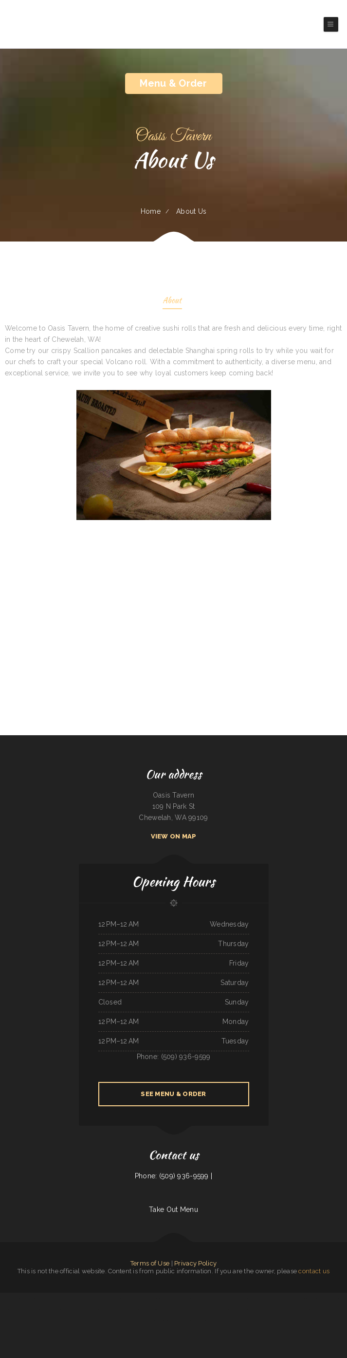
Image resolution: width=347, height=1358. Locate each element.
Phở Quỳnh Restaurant (21, 1309)
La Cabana (203, 1309)
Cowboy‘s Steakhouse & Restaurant (163, 1320)
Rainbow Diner (226, 1298)
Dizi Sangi (130, 1298)
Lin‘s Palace (149, 1309)
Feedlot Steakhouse (111, 1309)
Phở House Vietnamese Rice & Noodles (209, 1298)
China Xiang (78, 1298)
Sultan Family (275, 1309)
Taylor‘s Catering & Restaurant (190, 1320)
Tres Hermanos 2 (276, 1298)
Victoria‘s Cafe (265, 1298)
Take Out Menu (173, 1209)
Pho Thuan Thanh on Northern (260, 1309)
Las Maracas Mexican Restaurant (116, 1298)
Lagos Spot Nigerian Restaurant (292, 1298)
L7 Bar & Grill (245, 1298)
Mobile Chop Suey (68, 1298)
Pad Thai (137, 1298)
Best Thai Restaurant (137, 1309)
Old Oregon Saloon (224, 1309)
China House (192, 1298)
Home (151, 211)
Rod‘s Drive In (4, 1298)
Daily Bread (235, 1298)
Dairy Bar (59, 1298)
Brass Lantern (255, 1298)
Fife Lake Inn (302, 1309)
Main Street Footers (182, 1309)
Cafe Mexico (87, 1309)
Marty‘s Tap (33, 1309)
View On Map (174, 836)
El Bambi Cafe (53, 1309)
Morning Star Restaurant (17, 1298)
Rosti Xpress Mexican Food (315, 1309)
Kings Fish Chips (43, 1309)
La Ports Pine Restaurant (157, 1298)
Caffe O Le (144, 1298)
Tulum (248, 1309)
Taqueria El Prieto (340, 1298)
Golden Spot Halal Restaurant (313, 1298)
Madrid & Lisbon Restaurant (288, 1309)
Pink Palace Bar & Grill (65, 1309)
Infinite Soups (78, 1309)
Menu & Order (173, 83)
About (172, 301)
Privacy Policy (195, 1263)
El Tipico (177, 1320)
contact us (313, 1271)
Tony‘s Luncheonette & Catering (35, 1298)
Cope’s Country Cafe (98, 1309)
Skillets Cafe (147, 1320)
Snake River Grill (328, 1298)
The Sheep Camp (205, 1320)
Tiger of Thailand (88, 1298)
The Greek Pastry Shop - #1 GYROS (176, 1298)
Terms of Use (149, 1263)
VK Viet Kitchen (50, 1298)
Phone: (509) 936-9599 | (173, 1176)
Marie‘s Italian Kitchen (238, 1309)
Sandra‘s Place (212, 1309)
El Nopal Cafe (194, 1309)
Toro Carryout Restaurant (332, 1309)
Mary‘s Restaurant (124, 1309)
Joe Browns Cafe (100, 1298)
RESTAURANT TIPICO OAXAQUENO (164, 1309)
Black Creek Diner (8, 1309)
